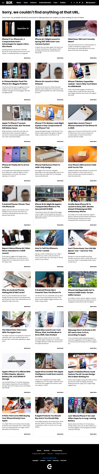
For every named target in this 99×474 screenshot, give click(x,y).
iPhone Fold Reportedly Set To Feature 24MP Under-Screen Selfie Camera (81, 292)
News (19, 3)
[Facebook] (71, 2)
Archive (47, 450)
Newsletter (90, 2)
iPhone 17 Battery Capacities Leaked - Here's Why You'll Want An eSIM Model (82, 83)
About (39, 450)
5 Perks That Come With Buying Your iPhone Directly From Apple (16, 418)
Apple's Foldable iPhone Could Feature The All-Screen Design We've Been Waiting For (81, 374)
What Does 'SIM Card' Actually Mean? (81, 40)
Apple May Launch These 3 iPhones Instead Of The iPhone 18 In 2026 (82, 125)
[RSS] (82, 2)
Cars (55, 3)
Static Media (41, 454)
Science (33, 3)
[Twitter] (74, 2)
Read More (27, 58)
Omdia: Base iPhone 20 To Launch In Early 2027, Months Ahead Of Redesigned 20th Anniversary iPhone (81, 208)
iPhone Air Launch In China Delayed (47, 82)
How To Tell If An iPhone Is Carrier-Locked (46, 249)
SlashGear (63, 460)
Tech (26, 3)
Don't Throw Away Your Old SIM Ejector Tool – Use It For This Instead (82, 250)
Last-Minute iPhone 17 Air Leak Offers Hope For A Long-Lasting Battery (82, 418)
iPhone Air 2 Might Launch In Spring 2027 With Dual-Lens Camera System (47, 41)
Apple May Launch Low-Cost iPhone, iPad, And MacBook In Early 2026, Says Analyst (48, 332)
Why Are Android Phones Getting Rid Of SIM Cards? (13, 291)
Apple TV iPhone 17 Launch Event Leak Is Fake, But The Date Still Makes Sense (16, 125)
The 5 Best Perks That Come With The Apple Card (14, 331)
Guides (63, 3)
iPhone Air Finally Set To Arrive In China (15, 166)
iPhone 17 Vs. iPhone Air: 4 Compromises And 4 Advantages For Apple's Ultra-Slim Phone (15, 43)
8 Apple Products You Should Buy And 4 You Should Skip (48, 417)
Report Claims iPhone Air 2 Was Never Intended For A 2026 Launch (16, 250)
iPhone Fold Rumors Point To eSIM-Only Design (47, 166)
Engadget (35, 460)
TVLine (49, 460)
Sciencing (56, 460)
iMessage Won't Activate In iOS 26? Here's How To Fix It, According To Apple (82, 332)
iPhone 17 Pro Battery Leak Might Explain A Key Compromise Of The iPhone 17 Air (49, 125)
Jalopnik (42, 460)
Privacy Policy (57, 450)
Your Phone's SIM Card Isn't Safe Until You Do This (82, 166)
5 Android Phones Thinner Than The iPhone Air (16, 205)
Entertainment (45, 3)
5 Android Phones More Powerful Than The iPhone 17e (48, 291)
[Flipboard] (80, 2)
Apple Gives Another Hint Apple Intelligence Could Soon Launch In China (49, 374)
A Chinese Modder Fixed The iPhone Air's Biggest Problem (15, 82)
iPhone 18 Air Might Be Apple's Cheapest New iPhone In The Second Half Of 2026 (48, 206)
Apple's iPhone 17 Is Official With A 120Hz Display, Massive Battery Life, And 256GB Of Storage (16, 375)
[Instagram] (77, 2)
